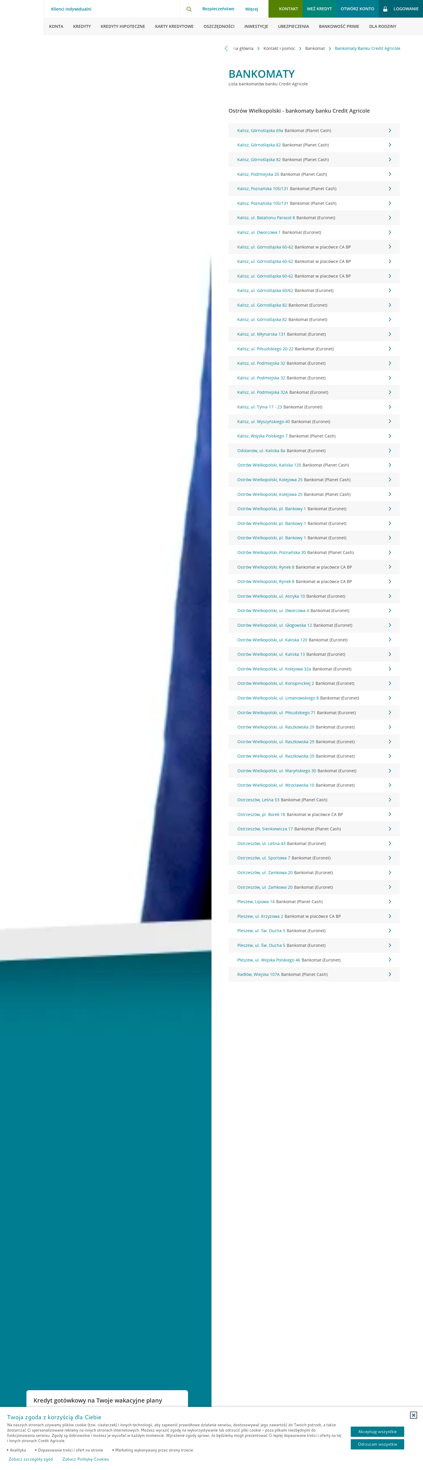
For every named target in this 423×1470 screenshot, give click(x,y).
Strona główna (240, 48)
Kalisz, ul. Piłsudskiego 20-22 (314, 349)
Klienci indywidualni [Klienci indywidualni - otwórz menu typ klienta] (71, 9)
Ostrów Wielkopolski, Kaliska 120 (314, 465)
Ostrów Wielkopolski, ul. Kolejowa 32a (314, 669)
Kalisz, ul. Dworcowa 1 (314, 232)
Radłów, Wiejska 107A (314, 974)
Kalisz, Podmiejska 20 (314, 174)
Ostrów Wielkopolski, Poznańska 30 (314, 552)
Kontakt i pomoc (279, 48)
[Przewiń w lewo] (226, 48)
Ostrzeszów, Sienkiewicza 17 (314, 829)
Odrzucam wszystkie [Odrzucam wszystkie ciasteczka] (377, 1444)
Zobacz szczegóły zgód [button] (31, 1459)
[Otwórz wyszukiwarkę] (189, 9)
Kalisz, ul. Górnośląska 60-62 (314, 247)
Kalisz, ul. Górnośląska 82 (314, 305)
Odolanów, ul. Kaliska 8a (314, 451)
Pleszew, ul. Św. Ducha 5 (314, 931)
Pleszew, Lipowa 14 (314, 902)
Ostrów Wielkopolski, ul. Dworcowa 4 (314, 611)
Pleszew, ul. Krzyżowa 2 (314, 916)
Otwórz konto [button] (357, 8)
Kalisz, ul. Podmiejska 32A (314, 392)
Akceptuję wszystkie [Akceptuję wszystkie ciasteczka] (377, 1431)
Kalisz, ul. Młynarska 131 (314, 334)
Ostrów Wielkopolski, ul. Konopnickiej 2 (314, 683)
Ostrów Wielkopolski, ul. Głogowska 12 (314, 625)
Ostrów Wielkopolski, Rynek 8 (314, 567)
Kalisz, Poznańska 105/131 (314, 189)
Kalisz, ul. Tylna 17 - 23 (314, 407)
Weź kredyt (319, 8)
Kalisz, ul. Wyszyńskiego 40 (314, 422)
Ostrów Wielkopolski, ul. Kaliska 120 (314, 640)
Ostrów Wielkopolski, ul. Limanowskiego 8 (314, 698)
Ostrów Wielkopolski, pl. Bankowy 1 (314, 509)
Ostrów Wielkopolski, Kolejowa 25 (314, 480)
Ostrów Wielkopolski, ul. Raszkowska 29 (314, 727)
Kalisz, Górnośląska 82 (314, 145)
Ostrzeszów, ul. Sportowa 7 (314, 858)
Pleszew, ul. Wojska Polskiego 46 (314, 960)
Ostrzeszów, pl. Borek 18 (314, 814)
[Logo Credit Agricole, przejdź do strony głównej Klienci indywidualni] (22, 17)
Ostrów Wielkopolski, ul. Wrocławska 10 (314, 785)
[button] (413, 1415)
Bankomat (315, 48)
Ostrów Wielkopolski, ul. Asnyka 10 (314, 596)
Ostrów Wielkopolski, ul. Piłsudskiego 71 (314, 713)
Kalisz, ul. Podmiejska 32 (314, 363)
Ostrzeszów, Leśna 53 (314, 800)
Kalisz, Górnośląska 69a (314, 131)
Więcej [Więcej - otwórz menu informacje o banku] (251, 9)
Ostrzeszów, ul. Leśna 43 (314, 843)
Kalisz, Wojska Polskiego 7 (314, 436)
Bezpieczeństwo (218, 8)
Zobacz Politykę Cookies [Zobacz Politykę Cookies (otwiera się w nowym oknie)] (85, 1459)
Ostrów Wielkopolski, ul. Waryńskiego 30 (314, 771)
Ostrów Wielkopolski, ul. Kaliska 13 (314, 654)
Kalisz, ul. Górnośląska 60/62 (314, 290)
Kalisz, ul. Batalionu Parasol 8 (314, 218)
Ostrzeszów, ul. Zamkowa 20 (314, 873)
